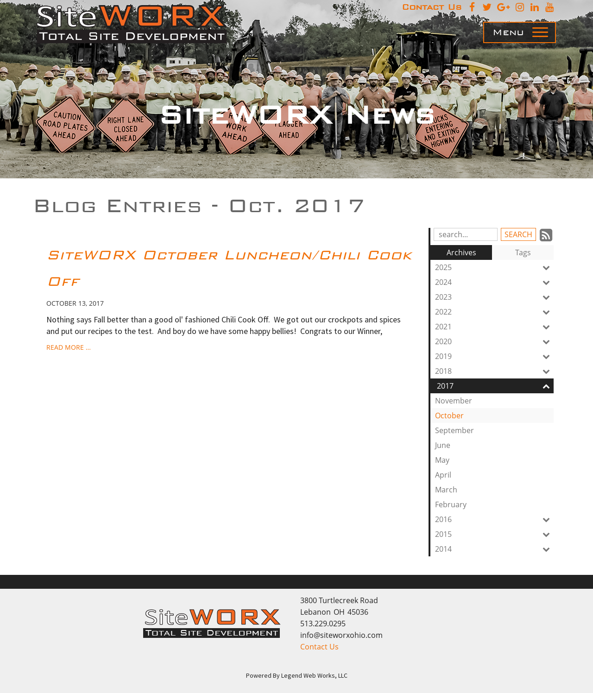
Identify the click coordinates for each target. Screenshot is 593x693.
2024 (494, 282)
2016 (494, 519)
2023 (494, 297)
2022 (494, 311)
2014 (494, 549)
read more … (68, 347)
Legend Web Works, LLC (314, 675)
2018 (494, 371)
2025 (494, 267)
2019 (494, 356)
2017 (495, 385)
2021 (494, 326)
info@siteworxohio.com (341, 635)
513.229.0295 (323, 623)
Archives (461, 252)
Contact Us (319, 647)
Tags (523, 252)
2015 (494, 534)
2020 (494, 341)
